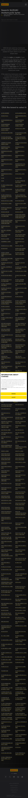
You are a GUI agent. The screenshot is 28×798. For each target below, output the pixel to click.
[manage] (14, 406)
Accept (14, 409)
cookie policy (4, 400)
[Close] (26, 386)
